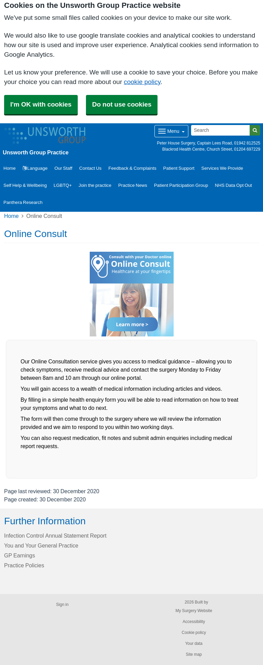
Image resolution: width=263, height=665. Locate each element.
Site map (194, 654)
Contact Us (90, 168)
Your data (194, 643)
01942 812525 (247, 143)
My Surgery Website (193, 611)
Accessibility (194, 622)
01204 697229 (247, 149)
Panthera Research (22, 202)
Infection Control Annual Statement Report (55, 535)
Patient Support (179, 168)
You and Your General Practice (41, 545)
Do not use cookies (121, 104)
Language (35, 168)
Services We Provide (222, 168)
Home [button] (9, 168)
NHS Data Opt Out (233, 185)
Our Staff (63, 168)
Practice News (132, 185)
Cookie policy (193, 633)
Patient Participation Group (181, 185)
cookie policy (142, 82)
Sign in (62, 604)
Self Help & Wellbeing (25, 185)
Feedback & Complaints (132, 168)
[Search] (220, 130)
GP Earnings (19, 555)
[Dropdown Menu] (171, 131)
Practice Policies (24, 565)
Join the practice (95, 185)
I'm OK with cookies (41, 104)
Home (11, 216)
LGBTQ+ (63, 185)
